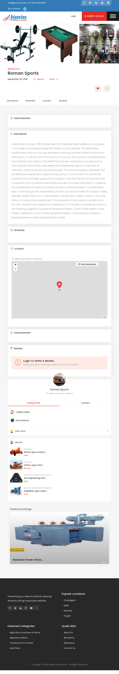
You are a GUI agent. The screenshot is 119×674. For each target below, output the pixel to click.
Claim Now (59, 432)
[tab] (59, 118)
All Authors (69, 638)
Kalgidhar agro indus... (35, 491)
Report (38, 79)
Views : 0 (53, 79)
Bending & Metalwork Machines (37, 475)
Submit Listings (94, 16)
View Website (22, 421)
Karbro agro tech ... (34, 465)
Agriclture (28, 450)
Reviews (63, 101)
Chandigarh (70, 601)
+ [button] (15, 265)
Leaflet (104, 318)
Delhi (66, 606)
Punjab (67, 616)
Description (12, 101)
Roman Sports (59, 390)
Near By (16, 442)
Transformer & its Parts (21, 643)
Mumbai (68, 611)
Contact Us (69, 648)
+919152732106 (23, 412)
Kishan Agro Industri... (35, 452)
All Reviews (69, 643)
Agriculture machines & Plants (25, 633)
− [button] (15, 270)
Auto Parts (15, 648)
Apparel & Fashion (19, 638)
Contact (85, 403)
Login (73, 16)
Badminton (14, 69)
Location (47, 101)
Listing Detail (33, 403)
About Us (68, 633)
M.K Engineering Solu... (35, 478)
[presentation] (4, 44)
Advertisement (21, 118)
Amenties (30, 101)
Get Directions (87, 264)
